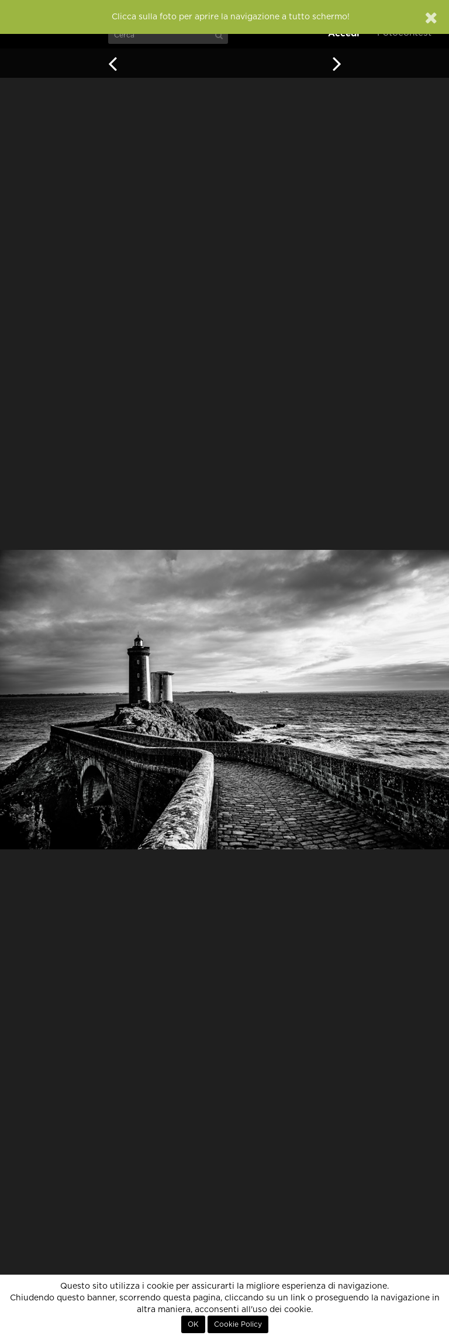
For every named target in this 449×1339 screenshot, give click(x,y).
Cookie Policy (238, 1324)
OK (193, 1324)
